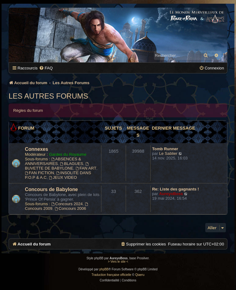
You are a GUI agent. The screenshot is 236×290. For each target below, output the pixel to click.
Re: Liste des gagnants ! (175, 189)
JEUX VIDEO (63, 177)
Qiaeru (139, 274)
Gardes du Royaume (67, 154)
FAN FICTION (39, 172)
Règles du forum (28, 110)
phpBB (103, 269)
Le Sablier (168, 153)
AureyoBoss (171, 193)
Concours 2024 (67, 204)
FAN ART (86, 168)
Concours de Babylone (51, 189)
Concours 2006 (70, 208)
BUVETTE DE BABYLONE (57, 166)
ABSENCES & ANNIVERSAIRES (53, 161)
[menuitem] (46, 68)
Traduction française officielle (111, 274)
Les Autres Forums (48, 96)
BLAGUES (71, 163)
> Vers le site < (118, 261)
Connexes (36, 149)
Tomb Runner (165, 149)
